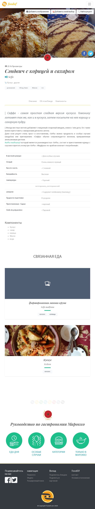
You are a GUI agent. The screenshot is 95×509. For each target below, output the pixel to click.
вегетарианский (53, 186)
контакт (75, 475)
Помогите (31, 475)
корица (13, 233)
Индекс (30, 478)
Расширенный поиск (35, 481)
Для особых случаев (51, 156)
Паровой (46, 210)
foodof (9, 4)
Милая (34, 88)
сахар (12, 230)
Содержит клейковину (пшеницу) (56, 192)
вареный (46, 204)
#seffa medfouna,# (12, 143)
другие (17, 83)
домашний (11, 88)
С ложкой (46, 168)
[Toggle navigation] (89, 4)
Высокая (45, 174)
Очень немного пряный (51, 162)
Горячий (46, 180)
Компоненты (61, 101)
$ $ (43, 88)
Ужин (26, 88)
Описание (33, 101)
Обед (21, 88)
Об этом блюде (46, 101)
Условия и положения (81, 478)
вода (12, 239)
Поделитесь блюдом (58, 475)
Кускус (10, 83)
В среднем (45, 198)
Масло (12, 236)
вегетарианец (41, 186)
